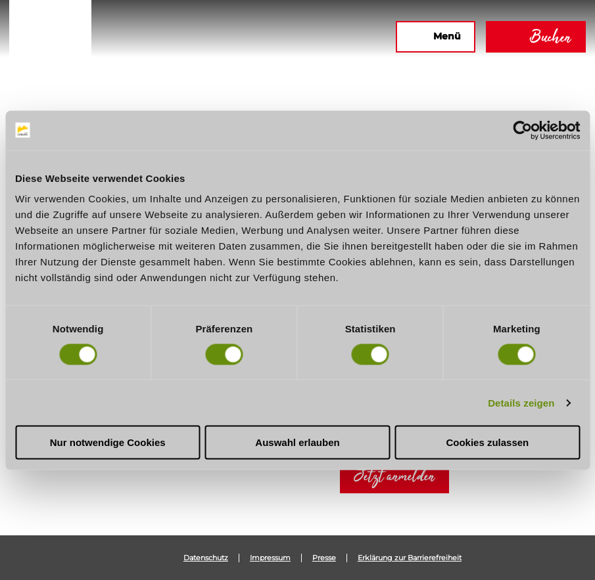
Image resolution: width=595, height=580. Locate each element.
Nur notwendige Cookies (108, 442)
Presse (324, 558)
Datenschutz (205, 558)
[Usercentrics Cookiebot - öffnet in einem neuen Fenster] (522, 130)
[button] (243, 37)
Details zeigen (521, 402)
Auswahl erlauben (297, 442)
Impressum (270, 558)
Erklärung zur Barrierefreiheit (410, 558)
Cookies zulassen (487, 442)
